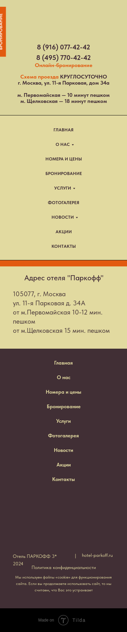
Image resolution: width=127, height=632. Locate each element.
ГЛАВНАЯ (63, 129)
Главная (63, 363)
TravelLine (22, 263)
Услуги (63, 421)
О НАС (63, 144)
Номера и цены (63, 392)
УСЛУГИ (62, 188)
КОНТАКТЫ (63, 246)
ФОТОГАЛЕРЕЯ (63, 202)
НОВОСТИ (62, 217)
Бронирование (64, 407)
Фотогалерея (63, 436)
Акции (64, 465)
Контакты (63, 479)
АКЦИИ (64, 231)
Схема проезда (39, 76)
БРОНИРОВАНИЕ (63, 173)
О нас (63, 377)
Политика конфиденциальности (63, 567)
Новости (63, 450)
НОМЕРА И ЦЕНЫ (63, 158)
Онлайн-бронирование (63, 65)
